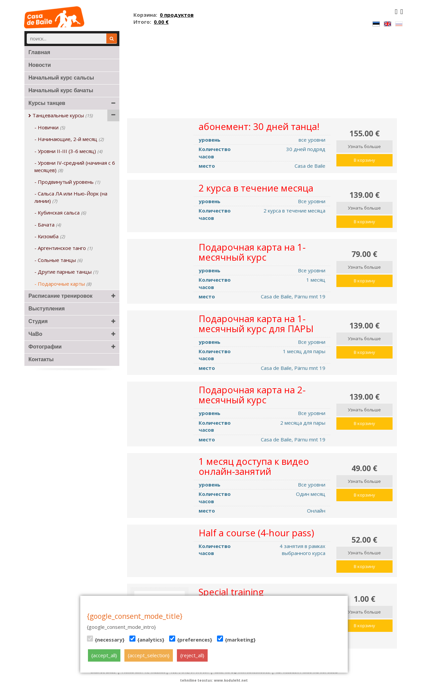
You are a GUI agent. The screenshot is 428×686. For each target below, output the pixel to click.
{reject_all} (192, 655)
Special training (231, 592)
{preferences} (190, 639)
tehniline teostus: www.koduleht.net (214, 680)
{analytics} (147, 639)
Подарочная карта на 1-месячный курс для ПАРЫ (256, 323)
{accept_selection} (149, 655)
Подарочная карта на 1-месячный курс (252, 252)
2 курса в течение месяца (256, 188)
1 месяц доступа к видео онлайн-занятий (254, 466)
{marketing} (236, 639)
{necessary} (106, 639)
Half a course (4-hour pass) (256, 533)
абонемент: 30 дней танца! (259, 126)
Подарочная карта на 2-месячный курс (252, 395)
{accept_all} (104, 655)
